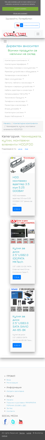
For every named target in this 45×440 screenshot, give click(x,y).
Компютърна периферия (16, 64)
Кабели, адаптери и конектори (19, 90)
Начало (7, 123)
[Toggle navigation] (38, 34)
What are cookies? (20, 13)
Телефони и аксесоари (15, 101)
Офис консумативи (13, 79)
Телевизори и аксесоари (16, 75)
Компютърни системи (14, 112)
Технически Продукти (15, 97)
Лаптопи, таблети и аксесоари (18, 83)
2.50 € (17, 209)
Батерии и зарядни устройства (19, 86)
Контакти (11, 411)
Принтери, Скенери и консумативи (20, 68)
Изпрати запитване (15, 391)
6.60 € (17, 345)
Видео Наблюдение (13, 116)
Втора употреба (12, 109)
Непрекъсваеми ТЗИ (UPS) (16, 94)
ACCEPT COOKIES (20, 9)
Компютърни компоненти (16, 60)
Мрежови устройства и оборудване (21, 71)
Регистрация (12, 382)
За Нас (10, 408)
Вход (9, 380)
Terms (22, 433)
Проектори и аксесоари (16, 105)
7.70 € (16, 277)
